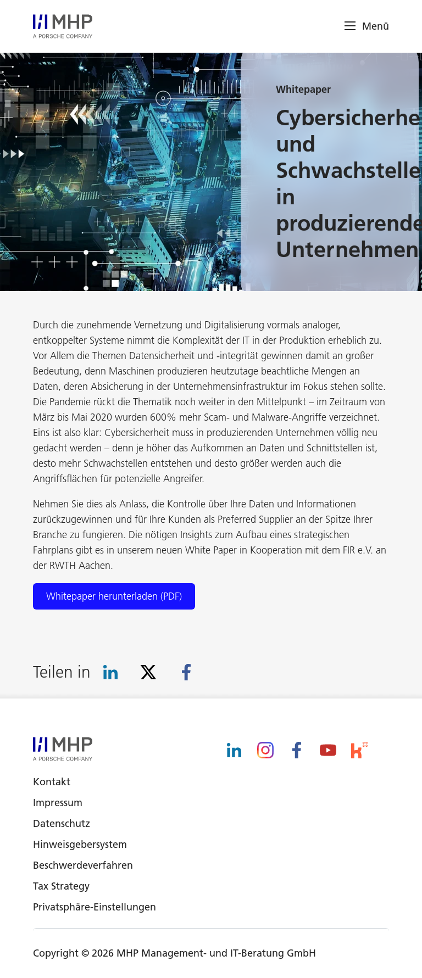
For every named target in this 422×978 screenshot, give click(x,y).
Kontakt (51, 781)
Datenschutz (61, 823)
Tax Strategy (61, 886)
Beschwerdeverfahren (83, 865)
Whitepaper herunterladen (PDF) (114, 596)
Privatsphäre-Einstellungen (94, 907)
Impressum (57, 802)
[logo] (62, 26)
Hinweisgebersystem (80, 844)
